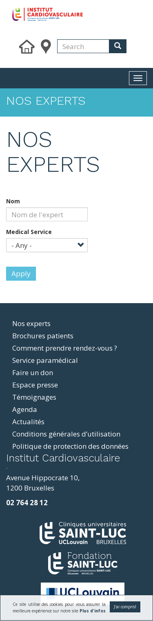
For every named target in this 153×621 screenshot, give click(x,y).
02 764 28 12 (27, 502)
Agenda (24, 409)
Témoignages (34, 397)
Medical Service (29, 232)
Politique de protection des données (70, 446)
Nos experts (31, 323)
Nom (13, 201)
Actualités (28, 421)
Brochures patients (42, 335)
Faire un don (32, 372)
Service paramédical (45, 360)
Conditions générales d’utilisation (66, 434)
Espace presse (35, 384)
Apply (21, 273)
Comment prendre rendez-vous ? (64, 348)
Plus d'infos (93, 611)
